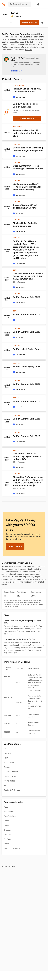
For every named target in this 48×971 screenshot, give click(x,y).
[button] (44, 4)
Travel (6, 825)
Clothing (7, 834)
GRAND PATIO (10, 776)
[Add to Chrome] (15, 546)
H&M (6, 758)
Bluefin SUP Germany (12, 790)
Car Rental (8, 839)
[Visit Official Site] (42, 22)
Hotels (6, 821)
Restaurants (9, 811)
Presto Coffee (9, 781)
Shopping (7, 830)
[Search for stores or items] (19, 4)
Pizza (6, 807)
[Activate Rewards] (29, 22)
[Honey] (3, 4)
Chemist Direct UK (11, 772)
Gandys (7, 767)
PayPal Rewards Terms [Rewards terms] (21, 110)
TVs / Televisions (10, 816)
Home (4, 866)
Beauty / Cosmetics (12, 848)
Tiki (5, 748)
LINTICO (7, 753)
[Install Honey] (16, 71)
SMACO (7, 785)
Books (6, 844)
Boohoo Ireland (10, 762)
